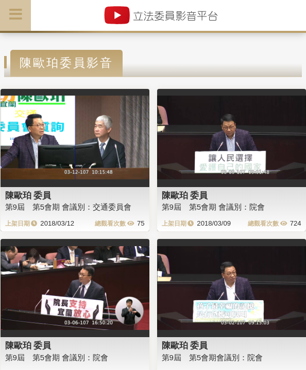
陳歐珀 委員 (28, 195)
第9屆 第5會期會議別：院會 (212, 357)
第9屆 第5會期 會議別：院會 (213, 206)
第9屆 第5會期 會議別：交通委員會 (68, 206)
